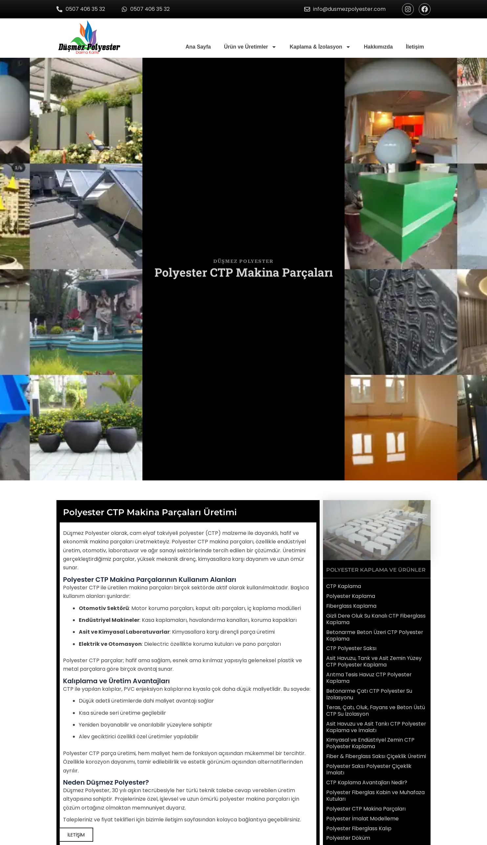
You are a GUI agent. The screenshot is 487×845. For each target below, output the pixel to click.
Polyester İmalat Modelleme (362, 818)
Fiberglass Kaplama (351, 605)
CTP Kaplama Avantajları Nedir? (367, 783)
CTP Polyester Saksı (351, 646)
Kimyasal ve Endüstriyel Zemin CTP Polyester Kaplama (370, 739)
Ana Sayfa (198, 47)
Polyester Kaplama (350, 596)
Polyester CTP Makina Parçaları (366, 809)
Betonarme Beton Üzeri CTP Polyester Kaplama (375, 634)
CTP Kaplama (343, 586)
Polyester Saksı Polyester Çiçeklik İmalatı (369, 770)
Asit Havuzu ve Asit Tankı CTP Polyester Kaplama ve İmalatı (376, 723)
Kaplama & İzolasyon (320, 47)
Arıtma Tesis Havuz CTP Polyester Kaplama (369, 675)
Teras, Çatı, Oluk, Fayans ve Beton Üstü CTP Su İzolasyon (376, 707)
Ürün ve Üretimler (250, 47)
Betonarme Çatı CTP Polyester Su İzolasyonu (369, 691)
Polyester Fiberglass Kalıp (359, 828)
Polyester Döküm (348, 837)
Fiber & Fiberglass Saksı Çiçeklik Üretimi (367, 755)
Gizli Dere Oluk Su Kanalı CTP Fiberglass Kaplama (376, 618)
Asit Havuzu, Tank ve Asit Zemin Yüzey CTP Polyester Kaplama (374, 659)
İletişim (415, 47)
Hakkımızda (378, 47)
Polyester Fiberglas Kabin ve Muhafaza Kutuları (376, 796)
